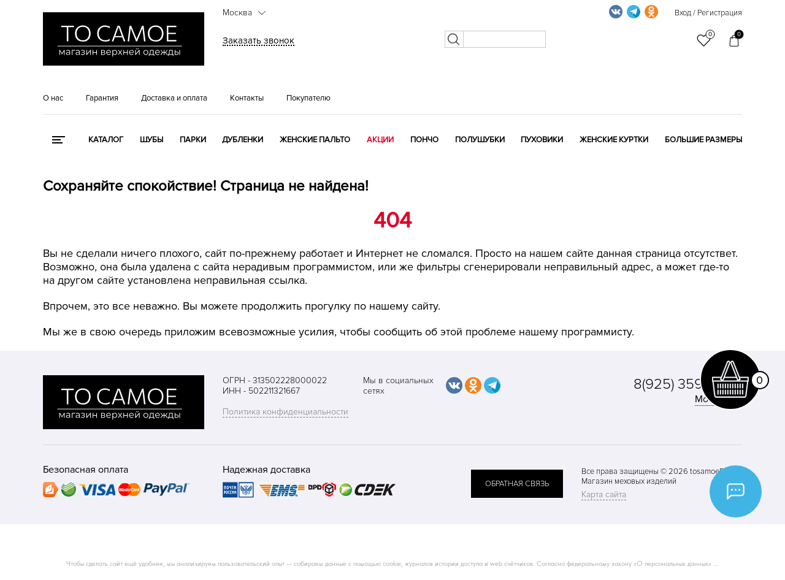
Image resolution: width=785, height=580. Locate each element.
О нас (53, 98)
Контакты (247, 98)
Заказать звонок (258, 40)
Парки (193, 140)
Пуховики (542, 140)
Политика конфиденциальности (285, 411)
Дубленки (242, 140)
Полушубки (480, 140)
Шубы (151, 140)
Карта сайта (603, 494)
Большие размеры (703, 140)
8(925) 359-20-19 (688, 384)
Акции (380, 140)
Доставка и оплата (174, 98)
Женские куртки (614, 140)
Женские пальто (315, 140)
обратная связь (517, 484)
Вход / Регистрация (708, 13)
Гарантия (102, 98)
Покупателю (308, 98)
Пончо (424, 140)
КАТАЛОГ (105, 140)
